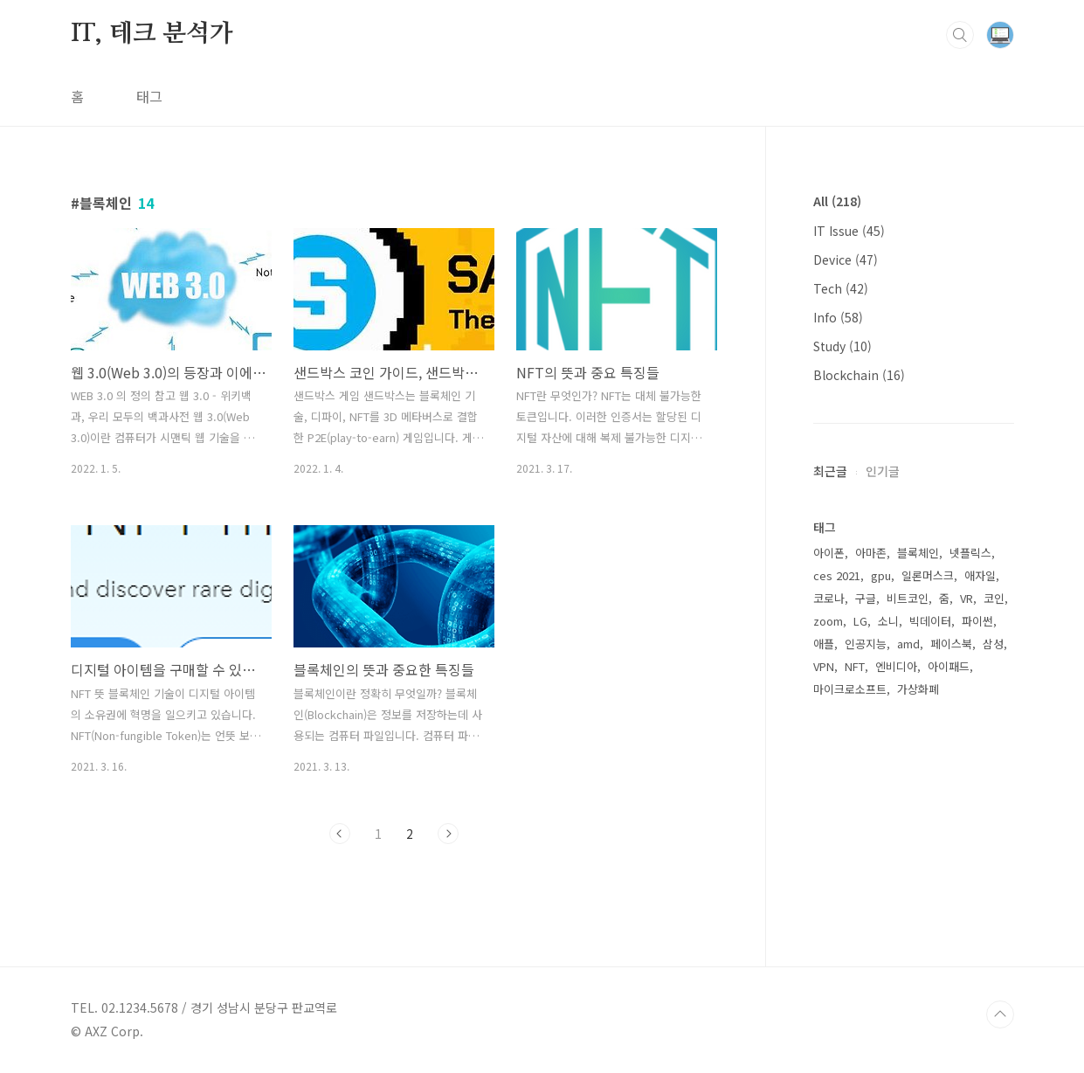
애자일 (980, 575)
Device (845, 259)
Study (842, 346)
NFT (855, 666)
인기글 (883, 471)
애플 (823, 643)
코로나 (829, 598)
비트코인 (908, 598)
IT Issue (849, 230)
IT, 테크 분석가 (152, 34)
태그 (149, 96)
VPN (823, 666)
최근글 (830, 471)
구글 (865, 598)
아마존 (871, 552)
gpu (881, 575)
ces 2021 (836, 575)
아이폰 (829, 552)
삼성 (993, 643)
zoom (828, 621)
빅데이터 (930, 621)
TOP (1000, 1014)
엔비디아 (896, 666)
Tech (840, 288)
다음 (448, 833)
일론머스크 (927, 575)
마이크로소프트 (850, 689)
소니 (888, 621)
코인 (994, 598)
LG (860, 621)
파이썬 (977, 621)
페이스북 (951, 643)
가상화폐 (918, 689)
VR (966, 598)
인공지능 (866, 643)
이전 (339, 833)
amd (908, 643)
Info (838, 317)
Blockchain (859, 375)
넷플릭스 (970, 552)
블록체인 (918, 552)
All (837, 201)
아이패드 (949, 666)
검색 (960, 35)
